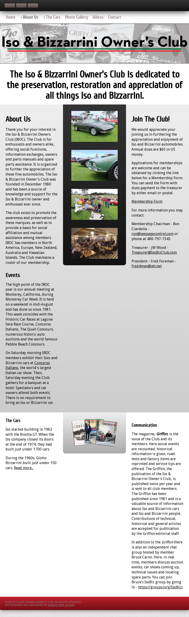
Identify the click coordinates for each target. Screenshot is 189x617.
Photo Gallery (76, 17)
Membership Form (147, 201)
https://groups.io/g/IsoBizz (160, 587)
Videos (98, 17)
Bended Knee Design (61, 605)
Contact (114, 17)
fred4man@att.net (147, 266)
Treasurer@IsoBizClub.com (154, 252)
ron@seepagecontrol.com (153, 234)
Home (10, 17)
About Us (30, 17)
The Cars (53, 17)
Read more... (24, 468)
